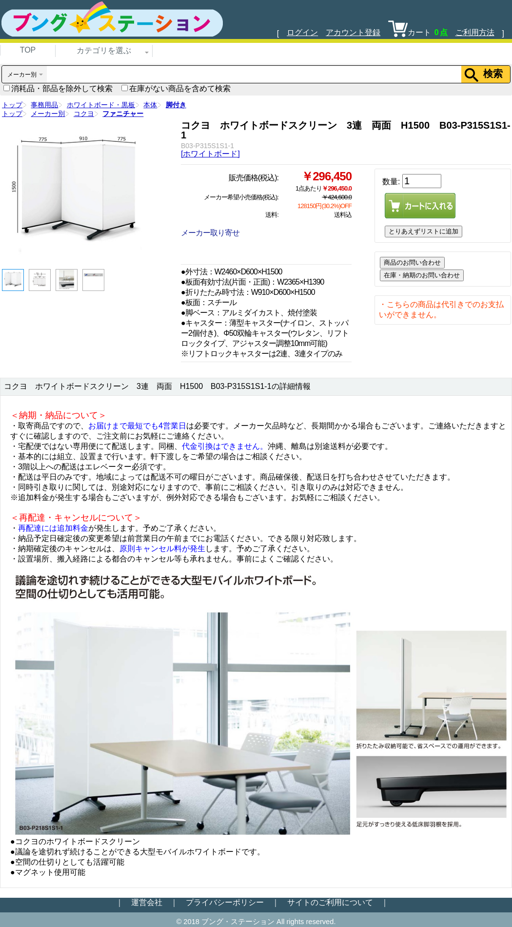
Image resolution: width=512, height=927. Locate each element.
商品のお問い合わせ (412, 262)
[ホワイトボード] (210, 154)
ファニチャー (122, 113)
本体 (150, 105)
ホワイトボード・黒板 (101, 105)
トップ (12, 105)
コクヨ (84, 113)
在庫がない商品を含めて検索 (176, 88)
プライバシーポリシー (225, 902)
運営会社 (146, 902)
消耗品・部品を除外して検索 (58, 88)
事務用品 (44, 105)
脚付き (176, 105)
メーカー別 (48, 113)
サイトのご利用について (330, 902)
